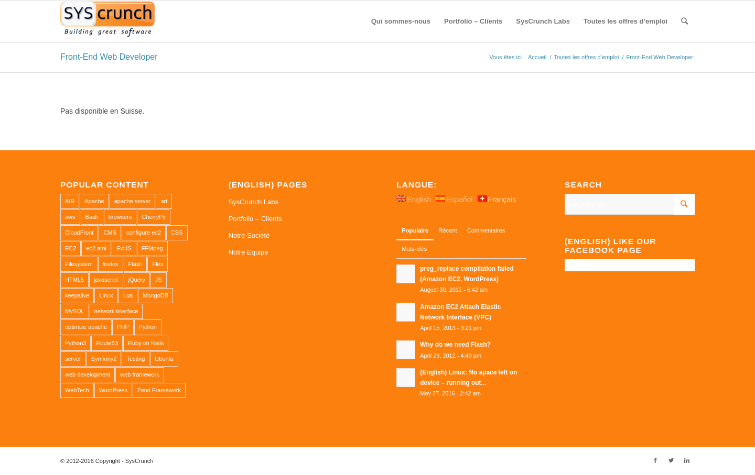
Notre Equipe (248, 252)
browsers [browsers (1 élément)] (120, 217)
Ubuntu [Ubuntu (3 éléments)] (164, 359)
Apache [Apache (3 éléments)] (94, 201)
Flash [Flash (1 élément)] (135, 264)
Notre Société (249, 235)
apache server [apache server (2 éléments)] (132, 201)
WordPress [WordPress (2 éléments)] (113, 390)
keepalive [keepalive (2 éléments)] (77, 295)
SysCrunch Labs (253, 202)
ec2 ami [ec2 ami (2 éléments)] (96, 248)
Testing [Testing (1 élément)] (135, 359)
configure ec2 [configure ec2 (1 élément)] (143, 232)
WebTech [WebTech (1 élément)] (77, 390)
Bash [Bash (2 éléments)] (92, 217)
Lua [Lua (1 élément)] (128, 295)
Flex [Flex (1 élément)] (157, 264)
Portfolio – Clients (255, 219)
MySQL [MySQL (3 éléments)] (74, 311)
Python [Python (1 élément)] (148, 327)
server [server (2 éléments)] (73, 359)
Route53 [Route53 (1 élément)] (107, 343)
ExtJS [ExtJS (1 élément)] (124, 248)
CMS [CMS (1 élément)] (109, 232)
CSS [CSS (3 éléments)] (177, 232)
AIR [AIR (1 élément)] (69, 201)
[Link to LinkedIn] (687, 460)
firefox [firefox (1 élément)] (110, 264)
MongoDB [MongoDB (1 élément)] (155, 295)
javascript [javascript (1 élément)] (106, 280)
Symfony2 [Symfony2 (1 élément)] (104, 359)
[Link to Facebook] (655, 460)
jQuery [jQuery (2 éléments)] (136, 280)
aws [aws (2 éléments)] (70, 217)
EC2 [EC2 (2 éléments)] (70, 248)
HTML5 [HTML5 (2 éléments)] (74, 280)
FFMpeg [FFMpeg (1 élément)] (152, 248)
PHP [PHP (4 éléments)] (123, 327)
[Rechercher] (684, 21)
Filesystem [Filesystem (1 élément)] (79, 264)
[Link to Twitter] (671, 460)
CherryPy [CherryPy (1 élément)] (154, 217)
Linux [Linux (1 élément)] (106, 295)
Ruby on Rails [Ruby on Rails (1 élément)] (146, 343)
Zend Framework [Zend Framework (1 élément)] (159, 390)
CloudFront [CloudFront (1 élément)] (79, 232)
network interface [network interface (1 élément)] (116, 311)
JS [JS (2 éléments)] (158, 280)
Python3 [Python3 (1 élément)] (75, 343)
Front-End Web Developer (109, 56)
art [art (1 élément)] (163, 201)
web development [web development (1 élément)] (87, 374)
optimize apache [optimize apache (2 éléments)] (86, 327)
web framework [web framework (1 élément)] (139, 374)
